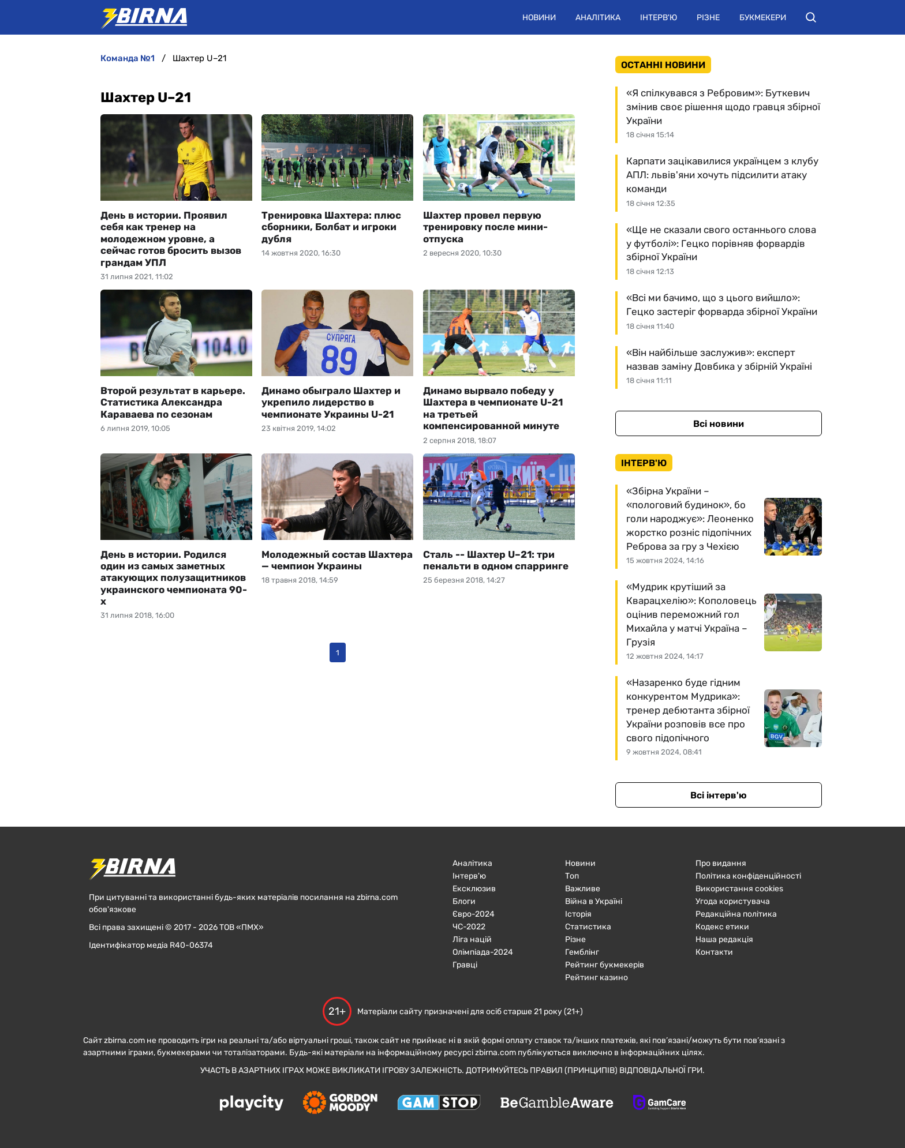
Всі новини (718, 423)
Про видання (720, 863)
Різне (708, 17)
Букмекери (762, 17)
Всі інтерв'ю (718, 795)
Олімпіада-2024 (482, 952)
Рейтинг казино (596, 977)
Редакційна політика (736, 914)
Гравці (464, 965)
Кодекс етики (722, 927)
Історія (578, 914)
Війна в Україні (593, 901)
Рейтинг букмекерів (604, 965)
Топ (572, 876)
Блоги (464, 901)
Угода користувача (732, 901)
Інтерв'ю (658, 17)
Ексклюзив (474, 889)
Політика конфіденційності (748, 876)
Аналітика (597, 17)
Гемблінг (582, 952)
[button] (811, 17)
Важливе (582, 889)
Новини (539, 17)
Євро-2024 (473, 914)
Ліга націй (472, 939)
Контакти (714, 952)
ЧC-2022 (468, 927)
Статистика (588, 927)
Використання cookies (739, 889)
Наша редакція (724, 939)
